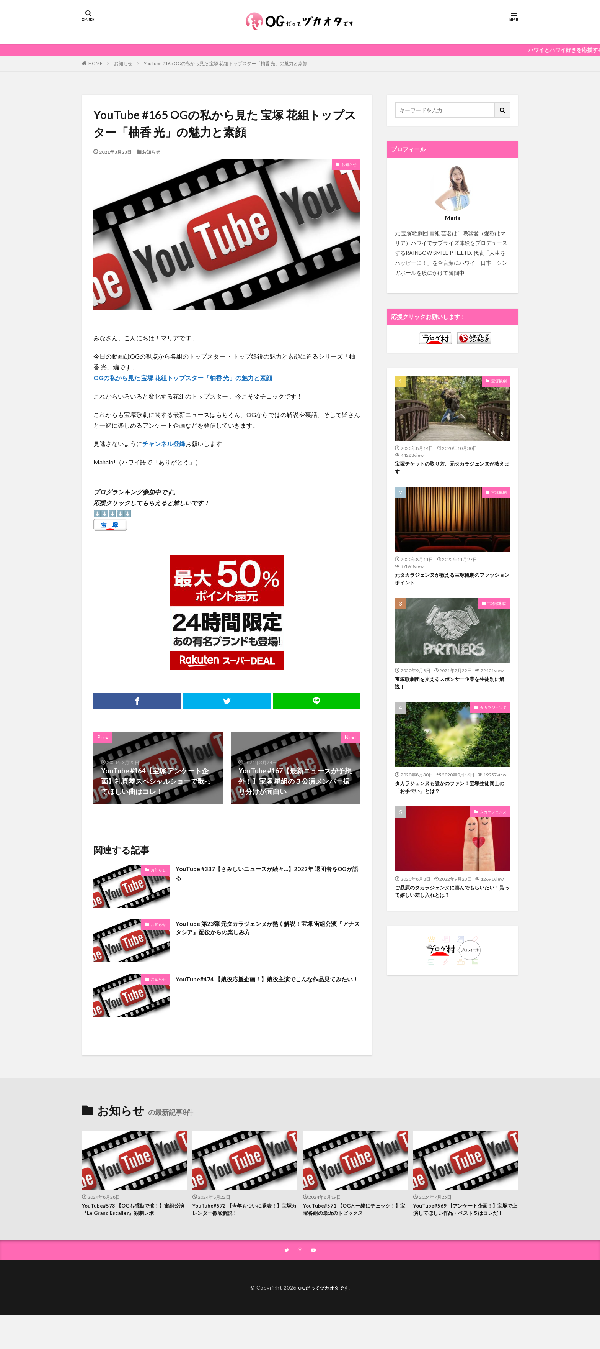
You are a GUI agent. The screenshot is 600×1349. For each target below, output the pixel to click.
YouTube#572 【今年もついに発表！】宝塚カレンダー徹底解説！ (243, 1211)
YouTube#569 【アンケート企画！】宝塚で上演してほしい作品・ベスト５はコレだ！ (465, 1215)
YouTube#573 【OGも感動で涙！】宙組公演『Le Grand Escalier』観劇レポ (132, 1211)
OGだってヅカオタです (323, 1299)
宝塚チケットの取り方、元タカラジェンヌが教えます (452, 469)
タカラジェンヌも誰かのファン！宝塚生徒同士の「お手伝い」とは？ (452, 795)
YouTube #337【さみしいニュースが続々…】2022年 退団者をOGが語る (267, 874)
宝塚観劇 (499, 381)
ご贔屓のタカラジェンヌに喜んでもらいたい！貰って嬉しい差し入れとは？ (449, 902)
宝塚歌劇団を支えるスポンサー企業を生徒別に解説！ (452, 689)
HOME (95, 63)
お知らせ (123, 63)
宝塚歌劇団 (497, 608)
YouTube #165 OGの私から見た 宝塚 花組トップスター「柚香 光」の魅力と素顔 (225, 63)
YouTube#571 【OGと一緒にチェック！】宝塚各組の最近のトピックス (350, 1211)
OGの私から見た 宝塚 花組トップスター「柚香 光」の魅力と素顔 (182, 377)
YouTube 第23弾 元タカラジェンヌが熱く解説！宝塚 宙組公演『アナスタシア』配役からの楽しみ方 (267, 929)
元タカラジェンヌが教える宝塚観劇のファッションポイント (452, 582)
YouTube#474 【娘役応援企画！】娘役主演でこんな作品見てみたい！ (267, 984)
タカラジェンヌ (493, 714)
